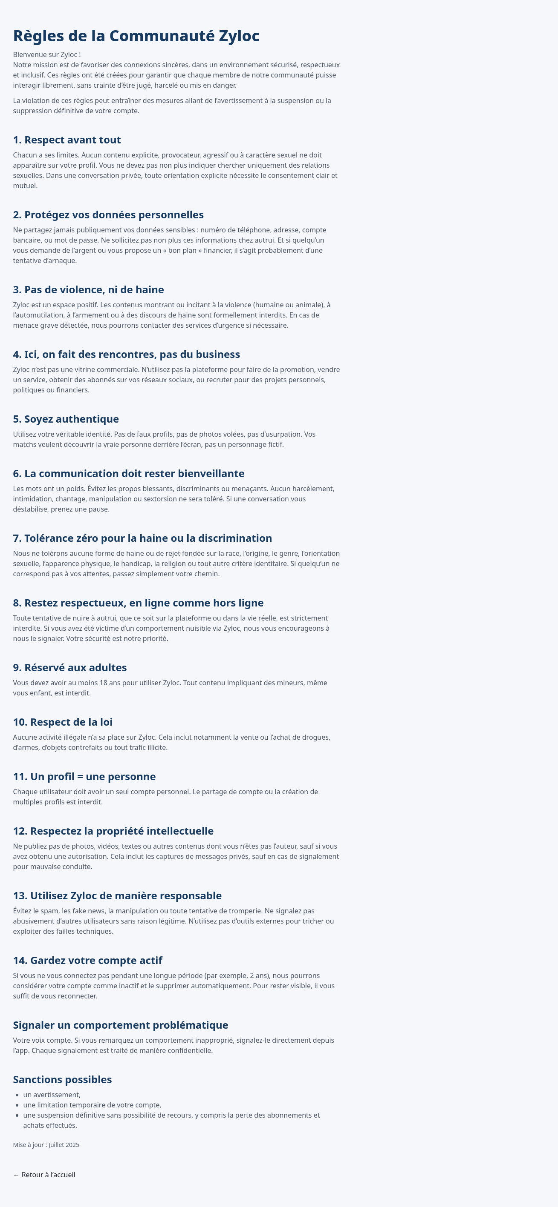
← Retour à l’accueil (44, 1174)
